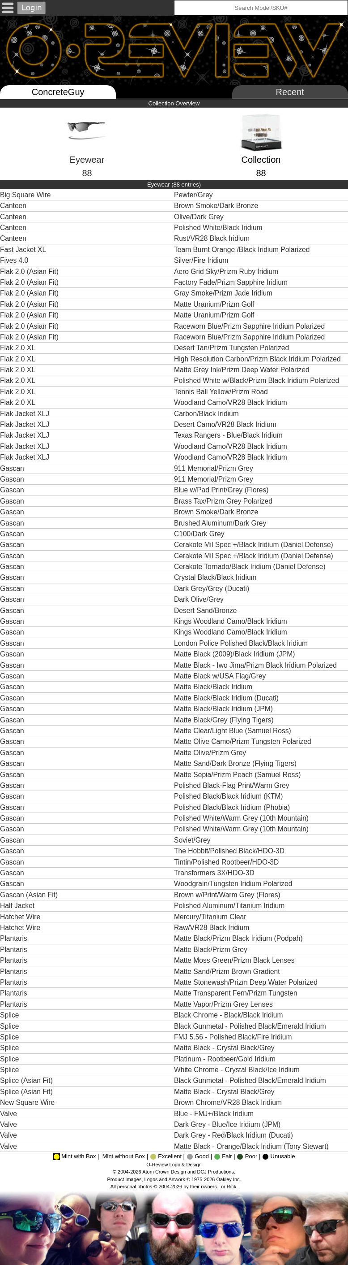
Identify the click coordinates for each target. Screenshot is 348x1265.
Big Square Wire (25, 195)
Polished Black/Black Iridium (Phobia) (233, 807)
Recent (290, 92)
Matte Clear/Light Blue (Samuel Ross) (233, 731)
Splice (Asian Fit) (26, 1080)
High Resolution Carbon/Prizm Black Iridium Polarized (258, 359)
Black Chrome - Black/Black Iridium (229, 1015)
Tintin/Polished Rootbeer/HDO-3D (227, 862)
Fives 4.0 (14, 260)
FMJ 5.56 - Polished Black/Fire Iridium (234, 1037)
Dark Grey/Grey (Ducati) (212, 588)
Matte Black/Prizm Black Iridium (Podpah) (239, 938)
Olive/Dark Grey (199, 217)
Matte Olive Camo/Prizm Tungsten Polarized (243, 741)
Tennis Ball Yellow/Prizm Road (222, 392)
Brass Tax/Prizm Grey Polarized (224, 501)
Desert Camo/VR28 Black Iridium (226, 424)
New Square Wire (27, 1102)
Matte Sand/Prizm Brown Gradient (228, 971)
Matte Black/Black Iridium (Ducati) (227, 698)
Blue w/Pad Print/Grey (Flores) (222, 490)
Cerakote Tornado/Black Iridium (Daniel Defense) (250, 566)
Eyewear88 (87, 152)
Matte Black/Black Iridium (214, 687)
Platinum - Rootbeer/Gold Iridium (225, 1059)
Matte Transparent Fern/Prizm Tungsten (236, 993)
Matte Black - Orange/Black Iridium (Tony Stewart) (252, 1146)
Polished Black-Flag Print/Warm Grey (232, 785)
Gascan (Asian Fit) (29, 895)
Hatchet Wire (20, 917)
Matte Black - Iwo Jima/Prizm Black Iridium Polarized (256, 665)
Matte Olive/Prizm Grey (211, 752)
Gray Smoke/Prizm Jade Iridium (224, 293)
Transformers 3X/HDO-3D (215, 873)
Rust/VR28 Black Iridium (212, 238)
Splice (9, 1015)
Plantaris (13, 938)
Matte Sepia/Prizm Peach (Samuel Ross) (238, 774)
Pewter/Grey (194, 195)
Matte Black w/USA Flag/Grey (221, 676)
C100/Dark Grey (200, 534)
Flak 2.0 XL (17, 348)
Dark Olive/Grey (199, 599)
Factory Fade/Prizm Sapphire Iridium (231, 282)
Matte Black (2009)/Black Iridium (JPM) (235, 654)
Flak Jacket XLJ (24, 413)
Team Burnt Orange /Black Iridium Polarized (243, 249)
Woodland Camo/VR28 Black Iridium (231, 402)
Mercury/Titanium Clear (211, 917)
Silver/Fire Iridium (202, 260)
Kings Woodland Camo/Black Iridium (231, 621)
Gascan (12, 468)
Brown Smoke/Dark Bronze (217, 205)
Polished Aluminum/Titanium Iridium (230, 905)
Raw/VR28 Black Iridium (212, 927)
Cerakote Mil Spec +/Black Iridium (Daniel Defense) (254, 544)
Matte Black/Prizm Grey (211, 949)
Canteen (13, 205)
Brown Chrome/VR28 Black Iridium (229, 1102)
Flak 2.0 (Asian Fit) (29, 271)
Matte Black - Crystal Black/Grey (225, 1048)
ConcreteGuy (58, 92)
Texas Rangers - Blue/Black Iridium (229, 435)
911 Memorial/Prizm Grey (214, 468)
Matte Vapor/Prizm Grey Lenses (224, 1004)
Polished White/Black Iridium (219, 227)
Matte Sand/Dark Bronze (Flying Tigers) (236, 763)
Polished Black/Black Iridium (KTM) (229, 796)
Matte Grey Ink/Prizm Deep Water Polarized (242, 370)
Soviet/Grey (193, 840)
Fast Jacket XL (23, 249)
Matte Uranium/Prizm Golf (215, 304)
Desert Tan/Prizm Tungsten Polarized (232, 348)
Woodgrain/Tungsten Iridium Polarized (234, 883)
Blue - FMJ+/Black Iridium (214, 1113)
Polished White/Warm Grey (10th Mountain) (242, 818)
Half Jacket (17, 905)
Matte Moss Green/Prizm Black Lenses (235, 960)
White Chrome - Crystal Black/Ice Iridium (237, 1070)
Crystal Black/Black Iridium (216, 577)
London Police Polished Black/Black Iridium (242, 643)
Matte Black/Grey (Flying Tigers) (225, 720)
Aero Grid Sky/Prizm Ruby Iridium (227, 271)
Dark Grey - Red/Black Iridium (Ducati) (234, 1135)
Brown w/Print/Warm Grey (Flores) (228, 895)
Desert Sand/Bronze (206, 610)
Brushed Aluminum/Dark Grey (221, 523)
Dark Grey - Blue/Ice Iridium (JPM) (228, 1124)
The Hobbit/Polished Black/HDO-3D (230, 851)
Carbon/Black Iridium (207, 413)
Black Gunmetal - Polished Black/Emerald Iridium (251, 1026)
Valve (8, 1113)
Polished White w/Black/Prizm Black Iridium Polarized (257, 380)
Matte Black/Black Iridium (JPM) (224, 709)
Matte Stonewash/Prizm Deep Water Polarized (246, 982)
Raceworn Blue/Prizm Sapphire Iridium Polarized (250, 326)
